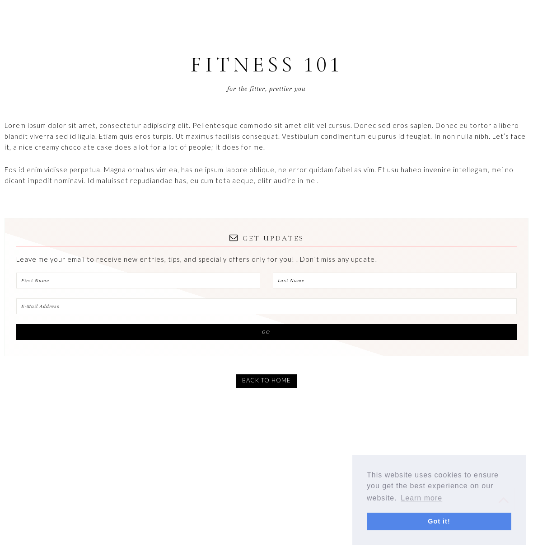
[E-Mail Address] (266, 306)
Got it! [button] (439, 521)
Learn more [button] (421, 498)
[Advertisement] (266, 485)
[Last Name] (395, 280)
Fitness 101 (266, 65)
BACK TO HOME (266, 380)
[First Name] (138, 280)
